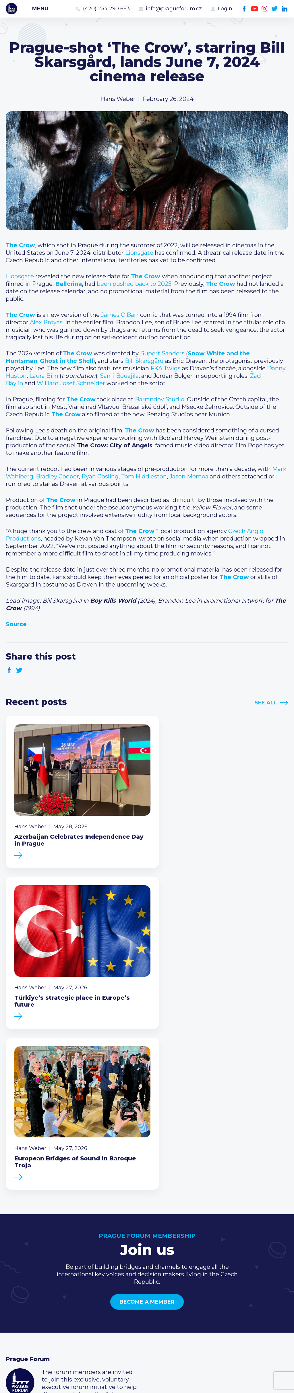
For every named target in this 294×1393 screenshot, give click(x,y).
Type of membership (131, 1286)
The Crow (20, 245)
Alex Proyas (46, 322)
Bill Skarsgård (144, 360)
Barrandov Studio (159, 399)
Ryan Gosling (100, 476)
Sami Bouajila (119, 375)
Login (225, 8)
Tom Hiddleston (144, 476)
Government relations (37, 1313)
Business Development (39, 1304)
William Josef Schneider (71, 383)
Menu (40, 8)
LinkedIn (284, 8)
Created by (147, 1382)
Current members (127, 1276)
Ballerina (68, 283)
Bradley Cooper (57, 476)
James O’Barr (120, 314)
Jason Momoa (188, 476)
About (14, 1322)
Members (19, 1295)
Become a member (147, 1119)
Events (16, 1286)
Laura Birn (43, 375)
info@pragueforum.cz (174, 8)
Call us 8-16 (213, 1276)
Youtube (254, 8)
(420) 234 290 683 (106, 8)
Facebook (244, 8)
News (14, 1276)
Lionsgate (139, 252)
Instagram (264, 8)
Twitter (274, 8)
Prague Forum (11, 8)
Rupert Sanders (162, 353)
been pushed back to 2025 (134, 283)
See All (266, 703)
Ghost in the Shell (66, 360)
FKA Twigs (165, 368)
